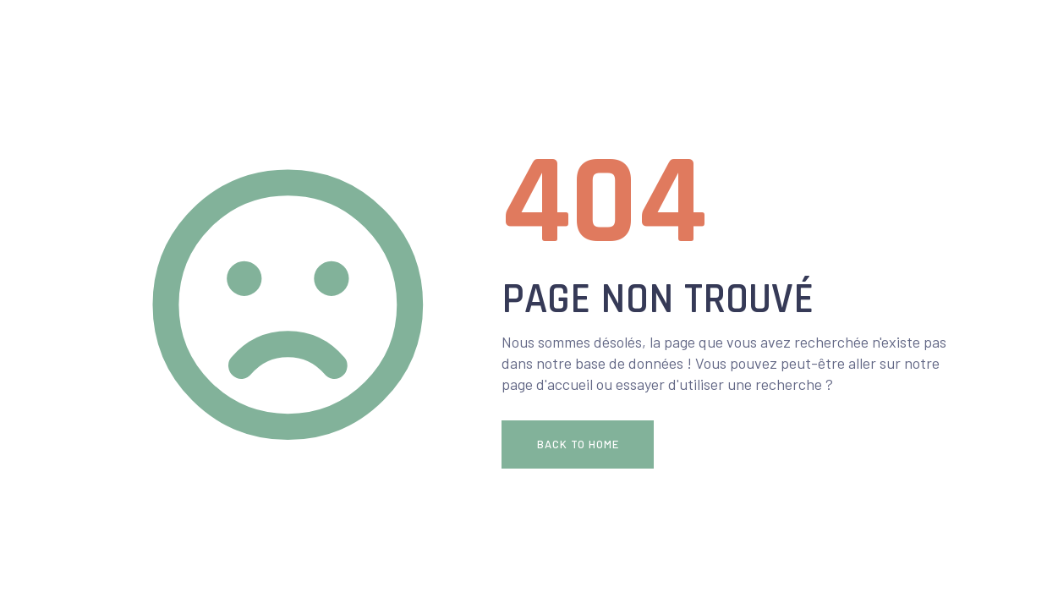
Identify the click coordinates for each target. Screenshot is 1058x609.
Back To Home (578, 444)
